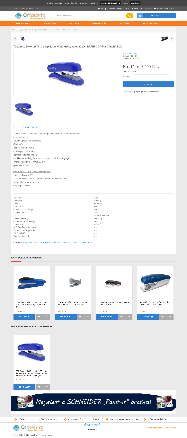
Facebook (34, 9)
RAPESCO (133, 53)
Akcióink (124, 23)
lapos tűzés (61, 242)
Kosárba (148, 84)
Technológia (49, 23)
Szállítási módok (48, 419)
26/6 (35, 242)
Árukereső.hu (92, 429)
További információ (110, 3)
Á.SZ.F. (96, 419)
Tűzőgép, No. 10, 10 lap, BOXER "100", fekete (114, 303)
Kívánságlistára (133, 91)
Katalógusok (150, 23)
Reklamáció (74, 419)
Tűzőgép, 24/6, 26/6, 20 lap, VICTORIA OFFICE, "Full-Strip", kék (31, 304)
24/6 (30, 242)
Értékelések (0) (31, 127)
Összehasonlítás (151, 91)
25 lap (40, 242)
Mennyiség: (127, 76)
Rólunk (22, 419)
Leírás (18, 127)
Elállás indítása (156, 419)
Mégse (125, 3)
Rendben (135, 3)
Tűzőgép (24, 242)
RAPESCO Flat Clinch (74, 242)
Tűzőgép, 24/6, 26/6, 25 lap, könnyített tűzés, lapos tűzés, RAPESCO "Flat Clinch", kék (48, 30)
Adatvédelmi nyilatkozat (124, 419)
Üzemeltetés (99, 23)
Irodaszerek (23, 23)
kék (84, 242)
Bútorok (74, 23)
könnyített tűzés (49, 242)
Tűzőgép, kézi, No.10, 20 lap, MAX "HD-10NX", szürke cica (73, 303)
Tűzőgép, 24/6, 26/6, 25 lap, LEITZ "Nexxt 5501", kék (155, 303)
